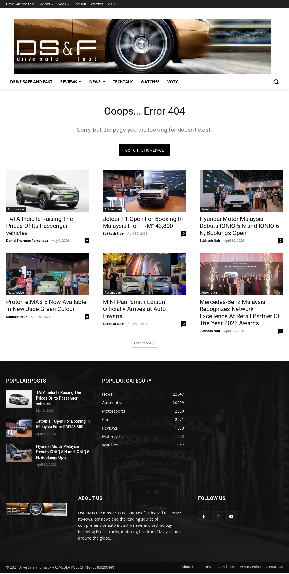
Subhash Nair (113, 235)
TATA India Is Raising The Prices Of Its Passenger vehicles (39, 227)
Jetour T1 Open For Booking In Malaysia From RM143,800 (143, 224)
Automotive (16, 211)
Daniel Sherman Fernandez (27, 242)
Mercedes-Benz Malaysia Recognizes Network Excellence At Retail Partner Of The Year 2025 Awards (240, 314)
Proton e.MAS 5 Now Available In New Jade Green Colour (46, 307)
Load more (144, 344)
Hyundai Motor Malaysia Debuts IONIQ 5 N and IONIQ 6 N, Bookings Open (239, 227)
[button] (276, 82)
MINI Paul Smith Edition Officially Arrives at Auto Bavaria (134, 310)
